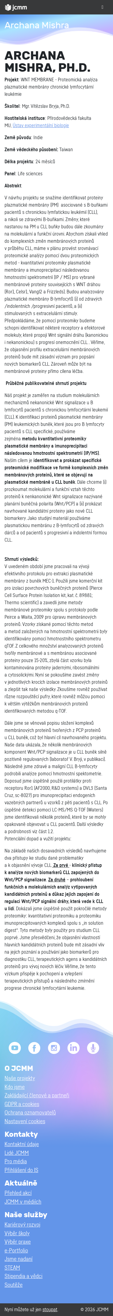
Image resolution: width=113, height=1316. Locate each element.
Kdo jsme (15, 1087)
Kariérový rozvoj (22, 1225)
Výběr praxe (18, 1242)
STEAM (12, 1268)
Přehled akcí (18, 1193)
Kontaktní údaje (22, 1144)
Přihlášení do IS (21, 1170)
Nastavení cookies (25, 1121)
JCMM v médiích (23, 1202)
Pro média (16, 1161)
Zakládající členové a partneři (37, 1096)
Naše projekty (20, 1078)
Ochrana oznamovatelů (30, 1113)
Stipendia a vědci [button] (23, 1276)
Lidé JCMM (17, 1153)
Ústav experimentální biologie (41, 125)
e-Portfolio (16, 1251)
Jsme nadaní (19, 1259)
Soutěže (14, 1285)
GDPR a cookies (22, 1104)
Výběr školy (17, 1233)
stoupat (49, 1309)
